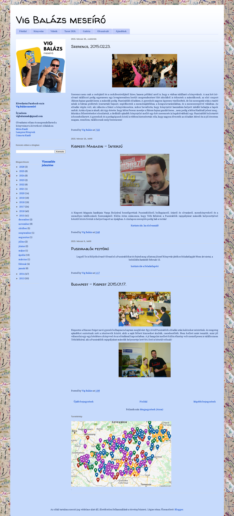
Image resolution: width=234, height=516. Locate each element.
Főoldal (23, 31)
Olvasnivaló (103, 31)
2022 (22, 184)
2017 (22, 206)
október (23, 228)
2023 (22, 180)
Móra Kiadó (22, 129)
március (23, 259)
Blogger (179, 509)
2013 (22, 278)
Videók (54, 31)
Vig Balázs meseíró (61, 19)
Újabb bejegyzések (84, 401)
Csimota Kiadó (23, 135)
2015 (22, 215)
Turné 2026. (70, 31)
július (22, 241)
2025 (22, 171)
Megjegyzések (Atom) (151, 409)
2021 (22, 188)
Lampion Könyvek (25, 132)
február (23, 263)
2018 (22, 202)
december (24, 219)
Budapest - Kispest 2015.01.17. (98, 284)
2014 (22, 273)
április (22, 255)
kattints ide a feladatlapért (145, 266)
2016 (22, 211)
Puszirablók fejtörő (90, 248)
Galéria (86, 31)
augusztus (24, 237)
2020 (22, 193)
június (22, 246)
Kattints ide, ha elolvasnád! (145, 225)
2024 (22, 175)
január (22, 268)
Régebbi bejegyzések (205, 401)
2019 (22, 197)
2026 (22, 166)
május (22, 250)
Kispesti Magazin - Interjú (97, 146)
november (24, 223)
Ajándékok (121, 31)
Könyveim (39, 31)
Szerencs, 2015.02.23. (90, 46)
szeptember (25, 232)
